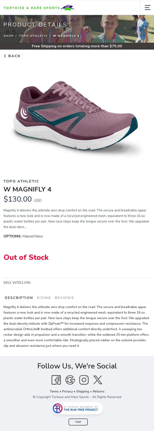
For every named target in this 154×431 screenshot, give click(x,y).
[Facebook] (56, 380)
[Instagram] (84, 380)
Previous (10, 115)
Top (78, 422)
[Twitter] (98, 380)
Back (12, 56)
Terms (54, 391)
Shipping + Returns (90, 391)
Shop (8, 36)
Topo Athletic (33, 36)
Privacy (67, 391)
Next (143, 115)
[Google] (70, 380)
